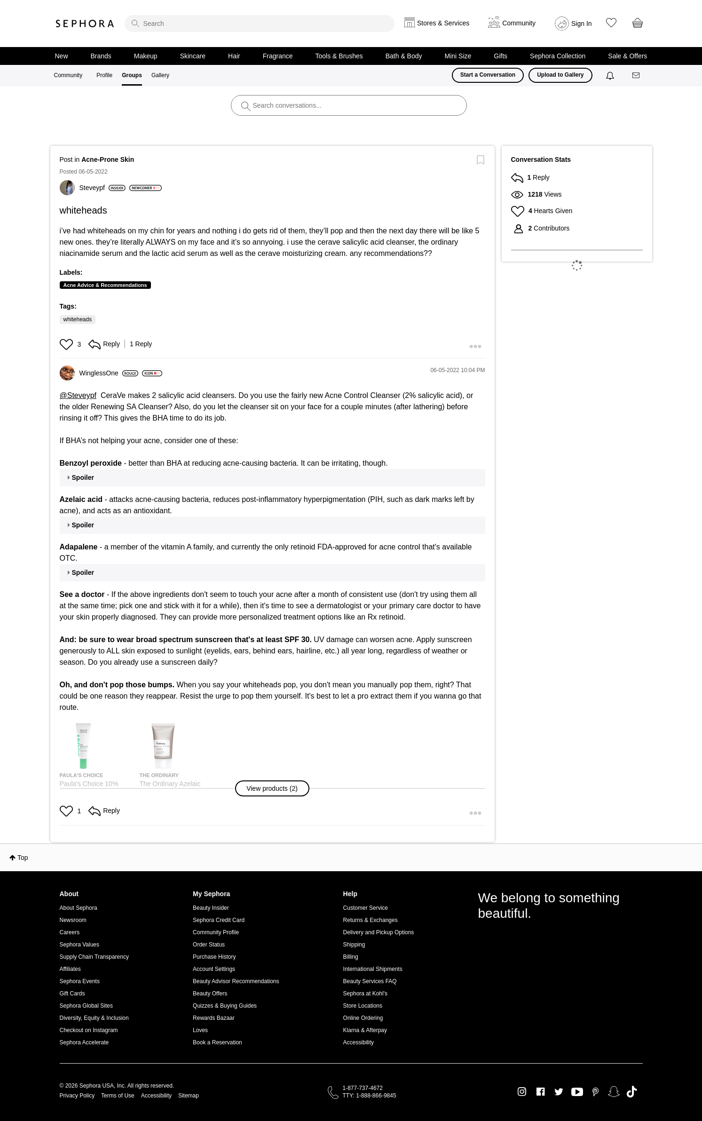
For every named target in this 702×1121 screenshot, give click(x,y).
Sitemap (188, 1095)
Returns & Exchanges (370, 920)
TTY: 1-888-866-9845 (369, 1095)
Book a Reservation (217, 1042)
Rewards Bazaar (214, 1018)
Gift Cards (72, 993)
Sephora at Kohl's (365, 993)
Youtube (577, 1092)
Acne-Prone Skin (107, 159)
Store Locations (362, 1005)
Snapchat (614, 1091)
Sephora (85, 23)
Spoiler (83, 477)
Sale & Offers (627, 56)
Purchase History (214, 957)
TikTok (632, 1091)
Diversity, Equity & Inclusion (94, 1018)
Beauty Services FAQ (370, 981)
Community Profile (216, 932)
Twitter (559, 1091)
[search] (259, 23)
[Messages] (636, 75)
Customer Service (365, 908)
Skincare (192, 56)
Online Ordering (363, 1018)
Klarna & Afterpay (365, 1030)
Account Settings (214, 969)
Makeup (146, 56)
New (61, 56)
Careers (70, 932)
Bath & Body (404, 56)
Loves (200, 1030)
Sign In (581, 23)
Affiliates (70, 969)
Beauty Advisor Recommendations (236, 981)
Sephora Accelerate (84, 1042)
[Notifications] (611, 75)
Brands (101, 56)
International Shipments (372, 969)
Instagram (522, 1091)
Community (68, 75)
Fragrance (278, 56)
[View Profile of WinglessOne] (108, 373)
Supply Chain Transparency (94, 957)
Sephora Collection (557, 56)
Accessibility (358, 1042)
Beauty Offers (210, 993)
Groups (132, 75)
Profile (104, 75)
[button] (67, 344)
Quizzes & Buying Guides (225, 1005)
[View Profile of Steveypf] (102, 187)
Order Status (209, 944)
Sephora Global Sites (86, 1005)
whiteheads (77, 319)
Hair (234, 56)
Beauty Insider (211, 908)
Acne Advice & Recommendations (105, 285)
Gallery (160, 75)
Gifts (500, 56)
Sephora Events (80, 981)
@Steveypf (78, 395)
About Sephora (78, 908)
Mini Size (458, 56)
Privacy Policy (77, 1095)
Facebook (540, 1091)
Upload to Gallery (560, 75)
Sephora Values (80, 944)
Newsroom (73, 920)
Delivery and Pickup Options (378, 932)
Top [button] (22, 857)
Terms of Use (117, 1095)
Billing (350, 957)
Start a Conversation (487, 75)
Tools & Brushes (339, 56)
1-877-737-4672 (363, 1088)
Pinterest (595, 1091)
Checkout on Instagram (89, 1030)
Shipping (354, 944)
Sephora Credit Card (219, 920)
